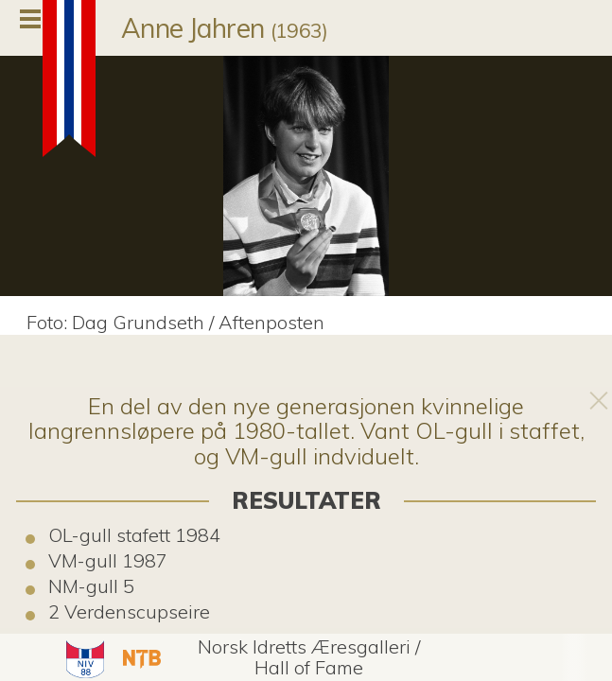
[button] (83, 657)
